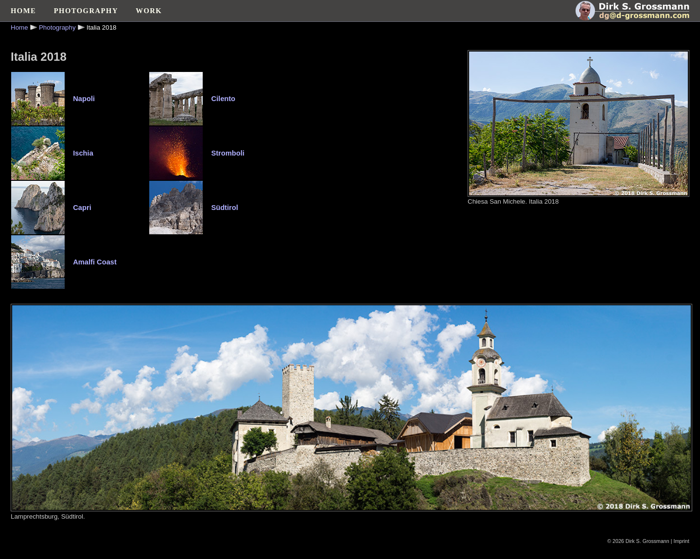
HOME (23, 11)
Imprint (681, 541)
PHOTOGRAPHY (86, 11)
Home (19, 27)
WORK (149, 11)
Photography (57, 27)
